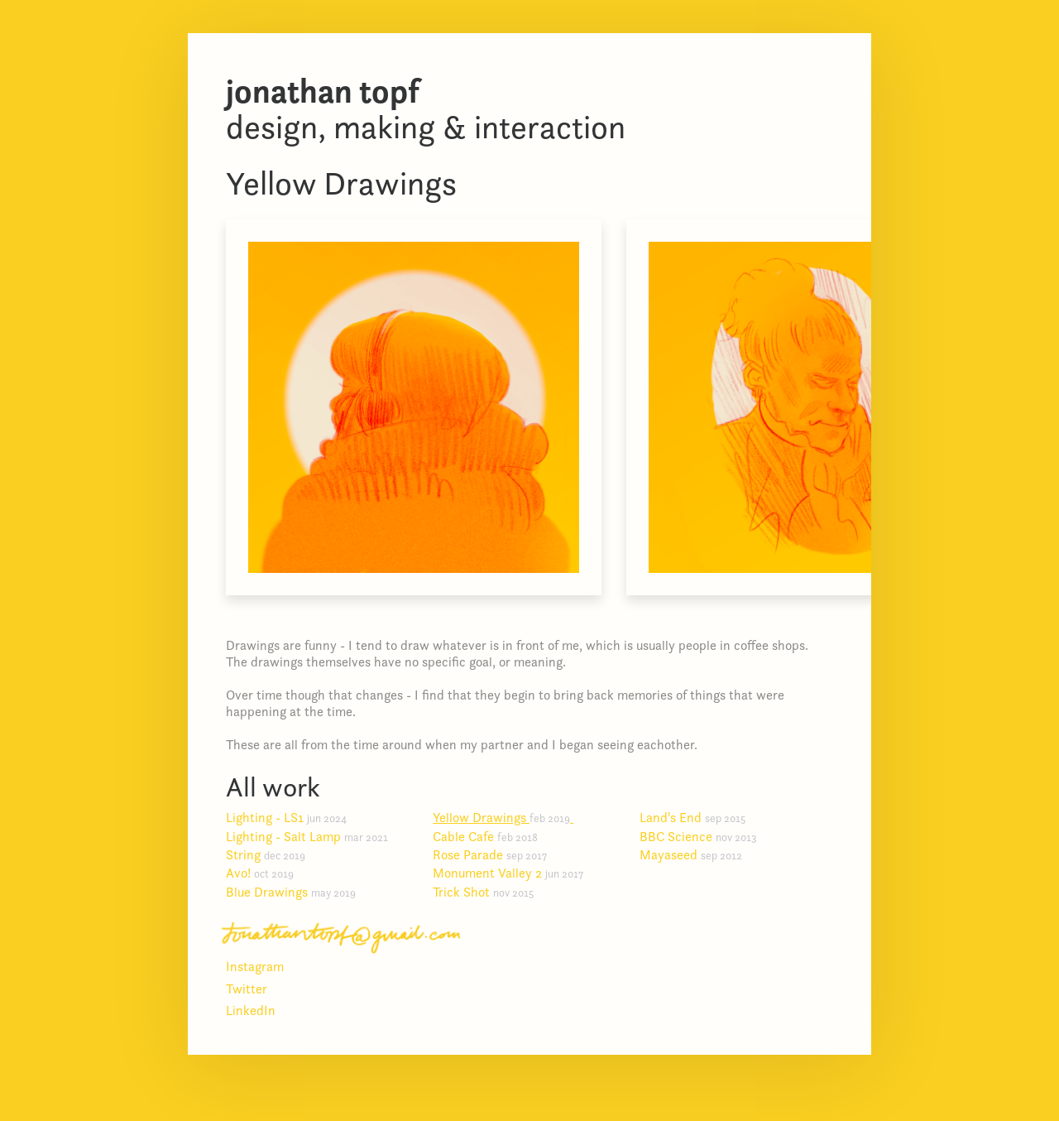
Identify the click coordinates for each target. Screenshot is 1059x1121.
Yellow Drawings (508, 817)
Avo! (266, 872)
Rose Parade (496, 854)
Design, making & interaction (425, 108)
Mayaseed (697, 854)
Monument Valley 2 (515, 872)
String (272, 854)
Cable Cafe (492, 836)
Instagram (255, 966)
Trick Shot (490, 891)
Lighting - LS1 (293, 817)
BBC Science (705, 836)
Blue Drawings (297, 891)
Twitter (246, 988)
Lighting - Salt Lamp (313, 836)
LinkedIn (251, 1010)
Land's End (699, 817)
